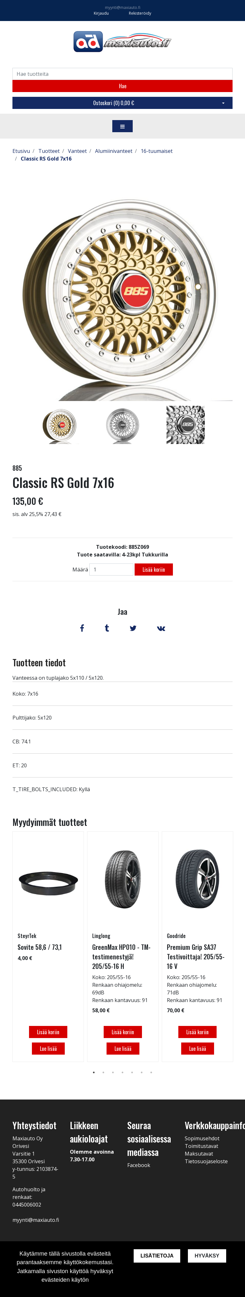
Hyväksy (207, 1255)
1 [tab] (94, 1072)
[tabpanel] (59, 425)
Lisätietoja (157, 1255)
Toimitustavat (201, 1146)
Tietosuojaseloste (206, 1161)
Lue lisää (48, 1048)
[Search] (122, 74)
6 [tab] (141, 1072)
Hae (122, 86)
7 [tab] (151, 1072)
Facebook (138, 1165)
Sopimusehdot (202, 1138)
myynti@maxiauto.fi (122, 7)
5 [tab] (132, 1072)
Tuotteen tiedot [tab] (39, 662)
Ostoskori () (113, 103)
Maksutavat (199, 1153)
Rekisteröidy (140, 13)
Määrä (80, 569)
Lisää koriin (154, 569)
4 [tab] (122, 1072)
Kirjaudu (102, 13)
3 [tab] (113, 1072)
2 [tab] (103, 1072)
